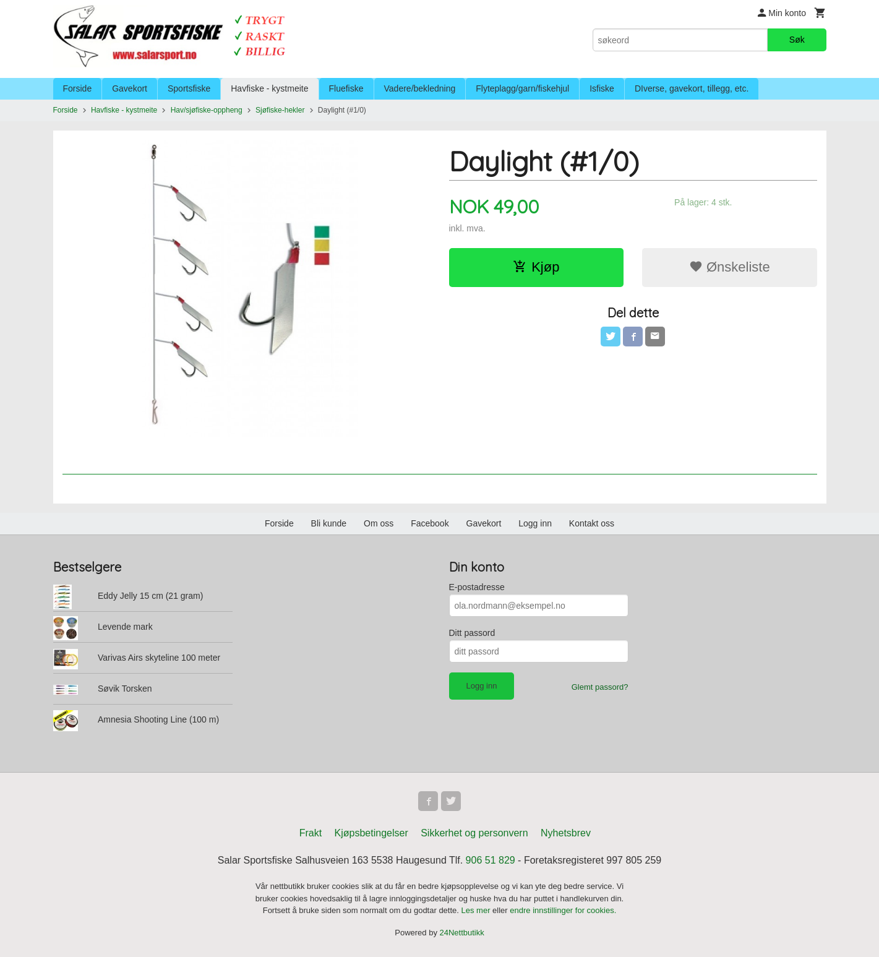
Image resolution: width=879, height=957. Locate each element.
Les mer (477, 910)
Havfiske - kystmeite (269, 88)
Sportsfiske (189, 88)
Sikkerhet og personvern (474, 833)
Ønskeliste (729, 267)
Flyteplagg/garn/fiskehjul (522, 88)
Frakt (310, 833)
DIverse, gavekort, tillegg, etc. (691, 88)
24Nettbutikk (462, 932)
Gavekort (129, 88)
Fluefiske (346, 88)
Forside (77, 88)
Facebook (429, 523)
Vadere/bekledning (420, 88)
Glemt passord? (600, 687)
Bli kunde (329, 523)
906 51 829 (490, 860)
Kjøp (536, 267)
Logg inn (535, 523)
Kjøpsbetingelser (371, 833)
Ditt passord (472, 633)
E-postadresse (477, 587)
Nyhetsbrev (566, 833)
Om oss (378, 523)
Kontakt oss (591, 523)
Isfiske (602, 88)
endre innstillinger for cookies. (563, 910)
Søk (797, 40)
